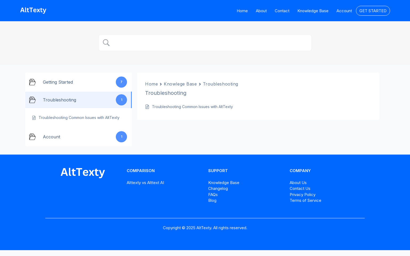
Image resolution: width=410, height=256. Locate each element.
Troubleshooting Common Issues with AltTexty (192, 106)
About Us (298, 182)
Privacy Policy (302, 194)
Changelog (218, 188)
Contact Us (300, 188)
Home (151, 84)
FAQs (213, 194)
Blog (212, 200)
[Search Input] (210, 42)
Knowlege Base (180, 84)
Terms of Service (305, 200)
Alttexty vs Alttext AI (145, 182)
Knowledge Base (223, 182)
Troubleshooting (220, 84)
